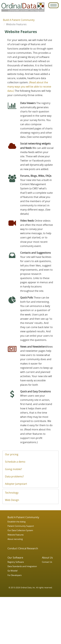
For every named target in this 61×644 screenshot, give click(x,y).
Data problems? (14, 476)
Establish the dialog (16, 521)
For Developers (15, 575)
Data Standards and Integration (22, 566)
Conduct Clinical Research (23, 548)
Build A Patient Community (19, 20)
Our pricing (11, 454)
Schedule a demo (15, 461)
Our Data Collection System (20, 530)
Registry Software (16, 562)
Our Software (15, 557)
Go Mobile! (13, 570)
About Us (47, 557)
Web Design (12, 500)
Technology (11, 492)
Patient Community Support (21, 526)
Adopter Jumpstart (16, 483)
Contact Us (47, 562)
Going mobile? (13, 469)
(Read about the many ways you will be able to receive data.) (29, 86)
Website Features (16, 534)
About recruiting (15, 539)
